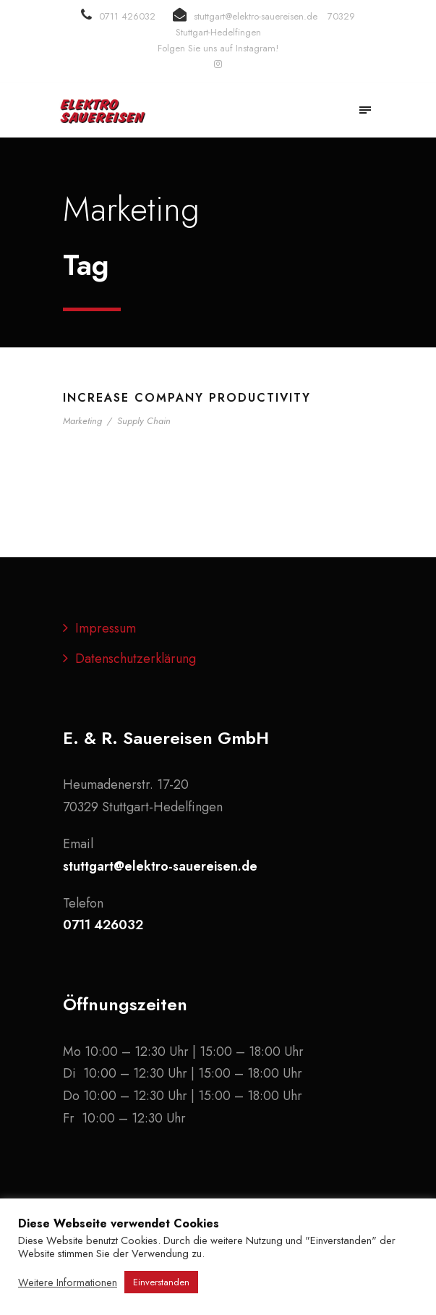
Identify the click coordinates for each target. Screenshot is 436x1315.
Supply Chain (144, 421)
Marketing (82, 421)
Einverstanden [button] (161, 1282)
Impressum (105, 628)
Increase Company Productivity (187, 397)
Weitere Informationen (67, 1282)
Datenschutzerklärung (135, 658)
